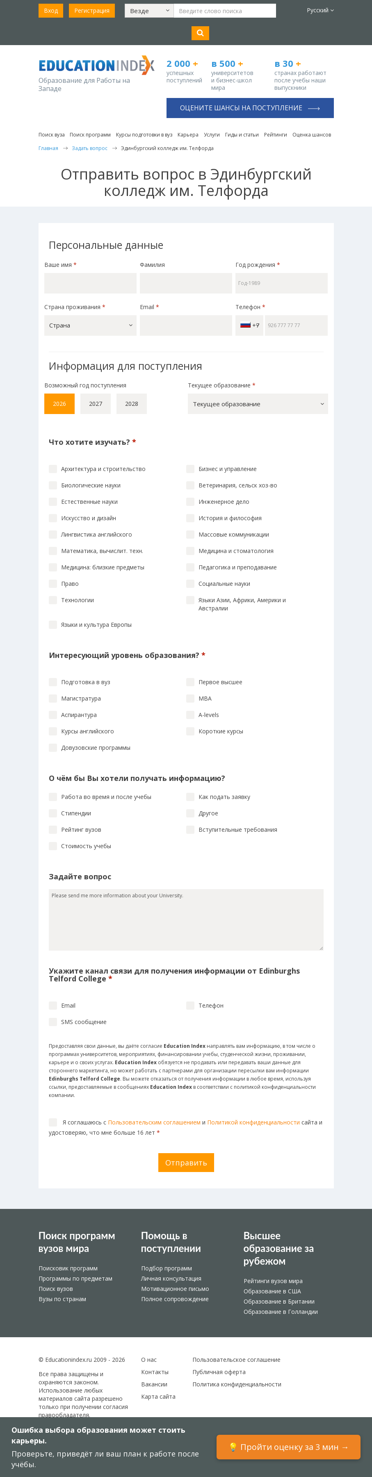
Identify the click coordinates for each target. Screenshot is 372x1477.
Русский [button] (320, 10)
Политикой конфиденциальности (253, 1122)
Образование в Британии (279, 1301)
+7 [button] (249, 325)
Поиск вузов (56, 1289)
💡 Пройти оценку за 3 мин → (288, 1446)
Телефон (250, 307)
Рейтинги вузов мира (273, 1281)
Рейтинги (275, 134)
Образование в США (272, 1291)
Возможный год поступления (85, 385)
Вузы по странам (62, 1299)
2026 (59, 403)
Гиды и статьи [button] (242, 134)
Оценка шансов (311, 134)
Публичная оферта (219, 1372)
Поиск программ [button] (90, 134)
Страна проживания (74, 307)
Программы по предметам (75, 1278)
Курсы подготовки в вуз (144, 134)
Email (149, 307)
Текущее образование (222, 385)
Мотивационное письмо (175, 1289)
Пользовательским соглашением (154, 1122)
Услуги (212, 134)
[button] (149, 11)
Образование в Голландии (281, 1311)
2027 (95, 403)
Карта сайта (158, 1396)
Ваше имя (60, 265)
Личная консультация (171, 1278)
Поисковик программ (68, 1268)
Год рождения (258, 265)
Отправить (186, 1162)
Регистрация (92, 10)
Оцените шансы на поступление (250, 107)
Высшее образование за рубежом (279, 1248)
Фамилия (152, 265)
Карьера (188, 134)
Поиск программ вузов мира (77, 1241)
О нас (149, 1359)
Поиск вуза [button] (52, 134)
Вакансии (154, 1384)
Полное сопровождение (175, 1299)
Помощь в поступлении (171, 1241)
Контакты (155, 1372)
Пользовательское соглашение (236, 1359)
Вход (51, 10)
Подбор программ (166, 1268)
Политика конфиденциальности (236, 1384)
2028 (131, 403)
